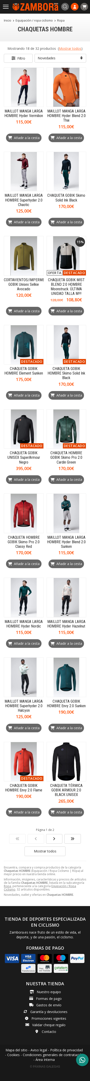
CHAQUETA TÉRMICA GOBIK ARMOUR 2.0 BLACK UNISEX (66, 790)
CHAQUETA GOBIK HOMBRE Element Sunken (23, 370)
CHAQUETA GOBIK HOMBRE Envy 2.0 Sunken (66, 703)
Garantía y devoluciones (48, 1011)
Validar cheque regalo (49, 1025)
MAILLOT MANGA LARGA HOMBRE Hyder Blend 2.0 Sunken (66, 542)
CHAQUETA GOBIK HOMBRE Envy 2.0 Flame (23, 787)
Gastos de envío (48, 1005)
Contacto (49, 1031)
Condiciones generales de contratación (53, 1055)
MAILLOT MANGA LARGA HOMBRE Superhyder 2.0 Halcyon (24, 706)
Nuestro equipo (49, 992)
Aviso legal (38, 1050)
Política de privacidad (66, 1050)
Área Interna (45, 1059)
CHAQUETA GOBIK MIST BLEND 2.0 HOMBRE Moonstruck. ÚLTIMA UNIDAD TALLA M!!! (66, 287)
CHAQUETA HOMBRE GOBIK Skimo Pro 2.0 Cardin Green (66, 457)
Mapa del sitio (16, 1050)
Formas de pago (49, 998)
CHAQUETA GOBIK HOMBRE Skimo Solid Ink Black (66, 373)
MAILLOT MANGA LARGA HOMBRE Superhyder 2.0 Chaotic (24, 200)
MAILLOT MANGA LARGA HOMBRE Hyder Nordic (24, 623)
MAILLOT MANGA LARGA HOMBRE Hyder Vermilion (23, 113)
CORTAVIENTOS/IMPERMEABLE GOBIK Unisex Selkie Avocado (28, 284)
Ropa (7, 886)
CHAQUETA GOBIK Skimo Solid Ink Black (66, 197)
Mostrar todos (70, 48)
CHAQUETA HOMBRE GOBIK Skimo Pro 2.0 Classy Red (24, 542)
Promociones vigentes (48, 1018)
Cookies (13, 1055)
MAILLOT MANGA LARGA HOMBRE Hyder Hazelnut (66, 623)
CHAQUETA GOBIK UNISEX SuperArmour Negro (23, 457)
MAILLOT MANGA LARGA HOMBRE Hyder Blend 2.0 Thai (66, 116)
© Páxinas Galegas (45, 1066)
